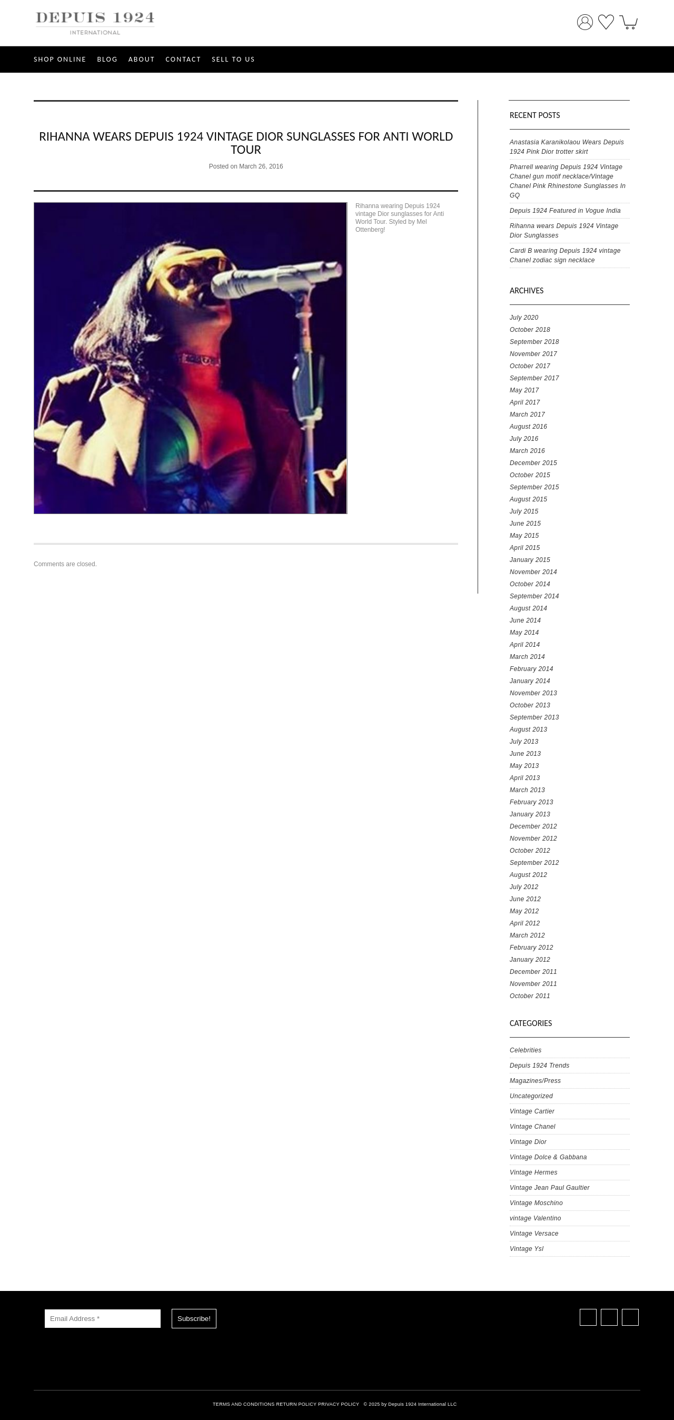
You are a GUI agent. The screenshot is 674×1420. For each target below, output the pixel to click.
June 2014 (525, 620)
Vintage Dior (528, 1142)
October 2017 (530, 366)
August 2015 (528, 499)
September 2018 (534, 342)
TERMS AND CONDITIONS (244, 1404)
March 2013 (527, 790)
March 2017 (527, 414)
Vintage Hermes (534, 1172)
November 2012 (533, 838)
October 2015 (530, 475)
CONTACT (184, 59)
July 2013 (524, 741)
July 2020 (524, 317)
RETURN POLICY (296, 1404)
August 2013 (528, 729)
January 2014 (530, 681)
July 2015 (524, 511)
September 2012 (534, 862)
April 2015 (525, 547)
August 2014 (528, 608)
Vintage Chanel (533, 1126)
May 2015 (524, 535)
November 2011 (533, 984)
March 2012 (527, 935)
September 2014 (534, 596)
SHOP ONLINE (60, 59)
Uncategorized (531, 1096)
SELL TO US (233, 59)
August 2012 (528, 875)
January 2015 (530, 560)
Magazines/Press (535, 1080)
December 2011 (533, 971)
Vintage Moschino (536, 1203)
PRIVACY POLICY (338, 1404)
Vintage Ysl (526, 1249)
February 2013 (531, 802)
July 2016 (524, 438)
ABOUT (141, 59)
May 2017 (524, 390)
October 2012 (530, 850)
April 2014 (525, 644)
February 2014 (531, 669)
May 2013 (524, 766)
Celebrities (526, 1050)
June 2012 (525, 899)
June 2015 (525, 523)
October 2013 (530, 705)
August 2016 (528, 426)
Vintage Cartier (532, 1111)
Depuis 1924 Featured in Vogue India (565, 210)
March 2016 (527, 451)
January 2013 (530, 814)
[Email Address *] (102, 1318)
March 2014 (527, 656)
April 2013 (525, 778)
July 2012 (524, 887)
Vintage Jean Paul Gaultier (550, 1187)
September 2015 (534, 487)
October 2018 (530, 329)
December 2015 (533, 463)
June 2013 (525, 753)
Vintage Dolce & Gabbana (548, 1157)
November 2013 (533, 693)
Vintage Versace (534, 1233)
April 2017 (525, 402)
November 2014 (533, 572)
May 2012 (524, 911)
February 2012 (531, 947)
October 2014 (530, 584)
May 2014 (524, 632)
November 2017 (533, 354)
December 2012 (533, 826)
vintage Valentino (535, 1218)
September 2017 (534, 378)
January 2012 (530, 959)
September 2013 (534, 717)
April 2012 (525, 923)
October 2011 (530, 996)
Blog (107, 59)
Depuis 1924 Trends (540, 1065)
